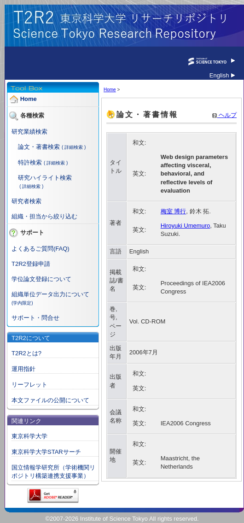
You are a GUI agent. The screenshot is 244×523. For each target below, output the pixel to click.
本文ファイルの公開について (50, 400)
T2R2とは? (26, 353)
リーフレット (29, 384)
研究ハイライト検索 (45, 177)
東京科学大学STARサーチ (46, 451)
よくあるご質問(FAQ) (41, 248)
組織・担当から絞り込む (44, 216)
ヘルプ (224, 115)
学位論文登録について (41, 279)
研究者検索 (26, 201)
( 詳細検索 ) (74, 147)
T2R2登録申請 (31, 263)
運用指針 (23, 368)
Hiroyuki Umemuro (185, 225)
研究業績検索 (29, 131)
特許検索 (30, 162)
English (222, 75)
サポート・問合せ (35, 317)
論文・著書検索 (39, 146)
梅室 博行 (173, 211)
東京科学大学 (29, 436)
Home (28, 99)
